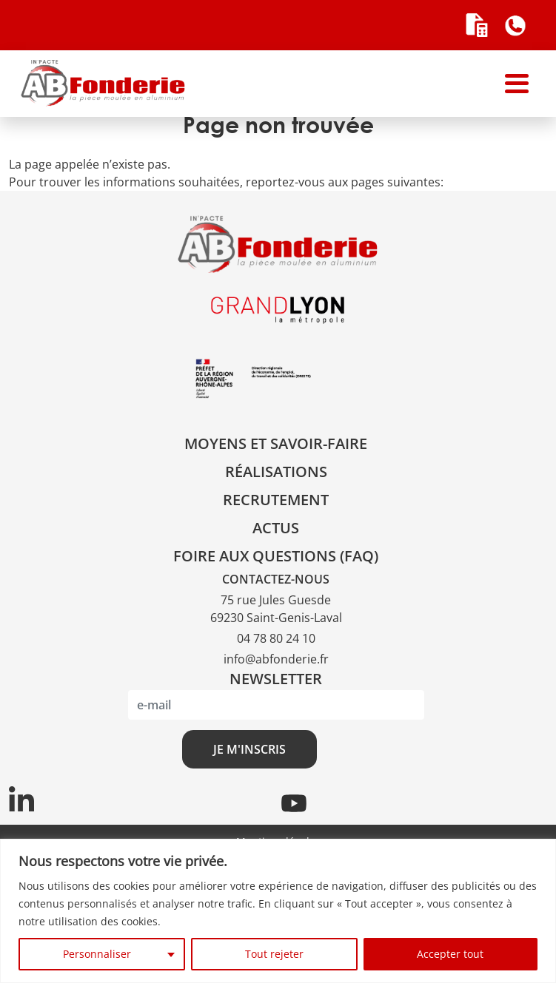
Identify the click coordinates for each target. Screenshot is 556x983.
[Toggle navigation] (516, 83)
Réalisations (276, 472)
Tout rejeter (274, 954)
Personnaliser (97, 954)
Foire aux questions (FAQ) (275, 556)
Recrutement (276, 500)
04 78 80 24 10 (276, 638)
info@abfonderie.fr (276, 659)
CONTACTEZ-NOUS (275, 579)
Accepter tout (450, 954)
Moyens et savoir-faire (275, 443)
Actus (275, 528)
